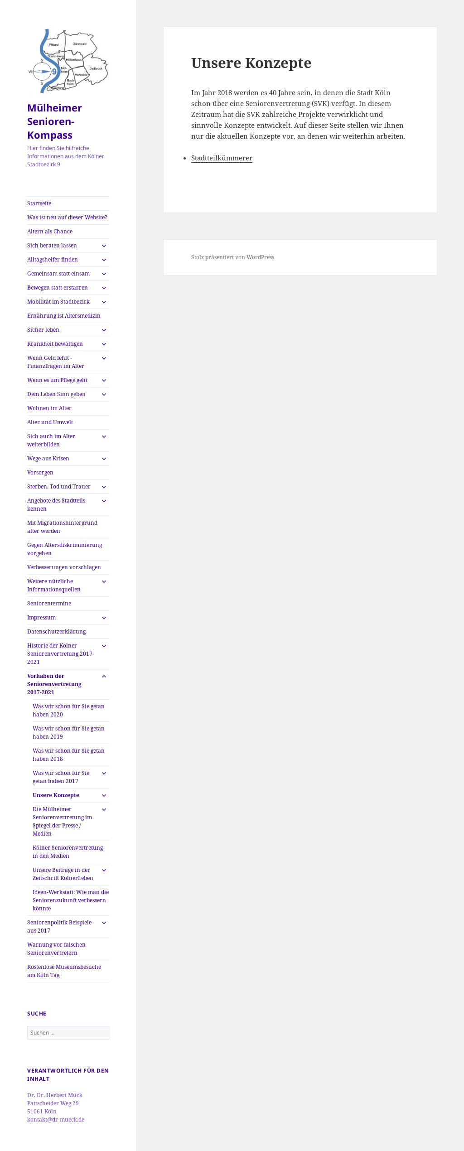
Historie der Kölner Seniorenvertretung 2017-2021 (60, 654)
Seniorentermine (49, 603)
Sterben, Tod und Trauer (59, 486)
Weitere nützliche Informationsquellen (54, 585)
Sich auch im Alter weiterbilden (51, 440)
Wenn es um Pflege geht (57, 380)
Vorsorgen (40, 472)
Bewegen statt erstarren (57, 287)
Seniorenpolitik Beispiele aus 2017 (59, 926)
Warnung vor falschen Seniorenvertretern (56, 949)
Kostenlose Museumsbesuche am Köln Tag (64, 971)
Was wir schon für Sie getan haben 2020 (69, 710)
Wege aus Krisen (48, 458)
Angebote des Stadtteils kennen (56, 505)
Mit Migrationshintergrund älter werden (62, 527)
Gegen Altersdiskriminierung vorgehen (64, 549)
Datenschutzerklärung (56, 631)
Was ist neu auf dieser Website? (67, 217)
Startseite (39, 203)
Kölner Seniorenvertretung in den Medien (68, 852)
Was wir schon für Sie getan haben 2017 (61, 777)
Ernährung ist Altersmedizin (64, 315)
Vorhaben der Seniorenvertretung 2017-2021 (54, 684)
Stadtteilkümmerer (221, 157)
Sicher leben (43, 330)
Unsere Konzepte (56, 795)
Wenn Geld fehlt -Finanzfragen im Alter (55, 362)
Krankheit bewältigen (55, 344)
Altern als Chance (49, 231)
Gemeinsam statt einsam (58, 273)
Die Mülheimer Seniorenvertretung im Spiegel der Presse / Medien (62, 821)
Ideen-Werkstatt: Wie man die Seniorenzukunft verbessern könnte (71, 900)
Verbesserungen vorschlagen (64, 567)
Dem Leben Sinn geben (56, 394)
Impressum (41, 617)
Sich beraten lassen (52, 245)
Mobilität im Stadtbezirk (58, 301)
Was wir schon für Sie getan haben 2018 (69, 755)
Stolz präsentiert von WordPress (232, 257)
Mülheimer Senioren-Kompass (54, 121)
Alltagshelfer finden (52, 259)
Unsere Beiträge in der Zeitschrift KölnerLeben (63, 874)
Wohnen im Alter (49, 408)
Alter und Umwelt (50, 422)
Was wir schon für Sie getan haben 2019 (69, 732)
